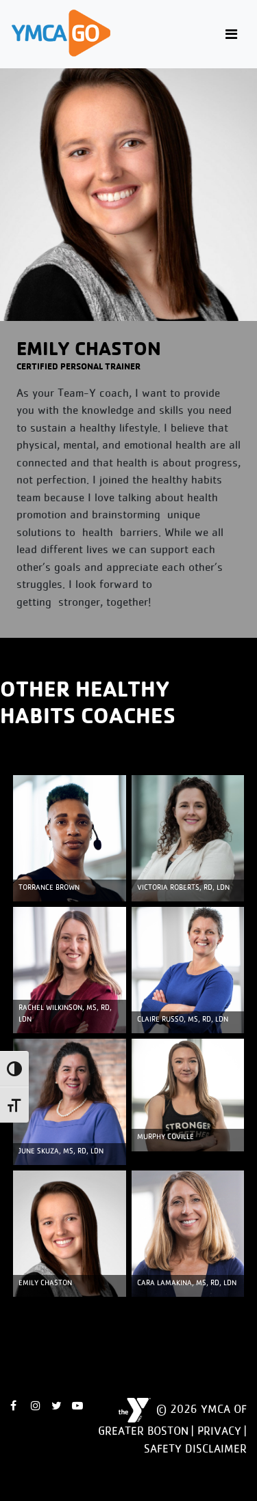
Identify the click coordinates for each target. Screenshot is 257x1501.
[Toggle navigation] (231, 34)
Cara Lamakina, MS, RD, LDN (186, 1282)
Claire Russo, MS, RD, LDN (182, 1019)
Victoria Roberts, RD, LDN (183, 887)
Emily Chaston (45, 1282)
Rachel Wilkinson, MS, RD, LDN (65, 1013)
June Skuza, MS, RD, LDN (61, 1151)
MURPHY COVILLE (165, 1136)
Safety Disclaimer (195, 1448)
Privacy (219, 1430)
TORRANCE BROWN (49, 887)
